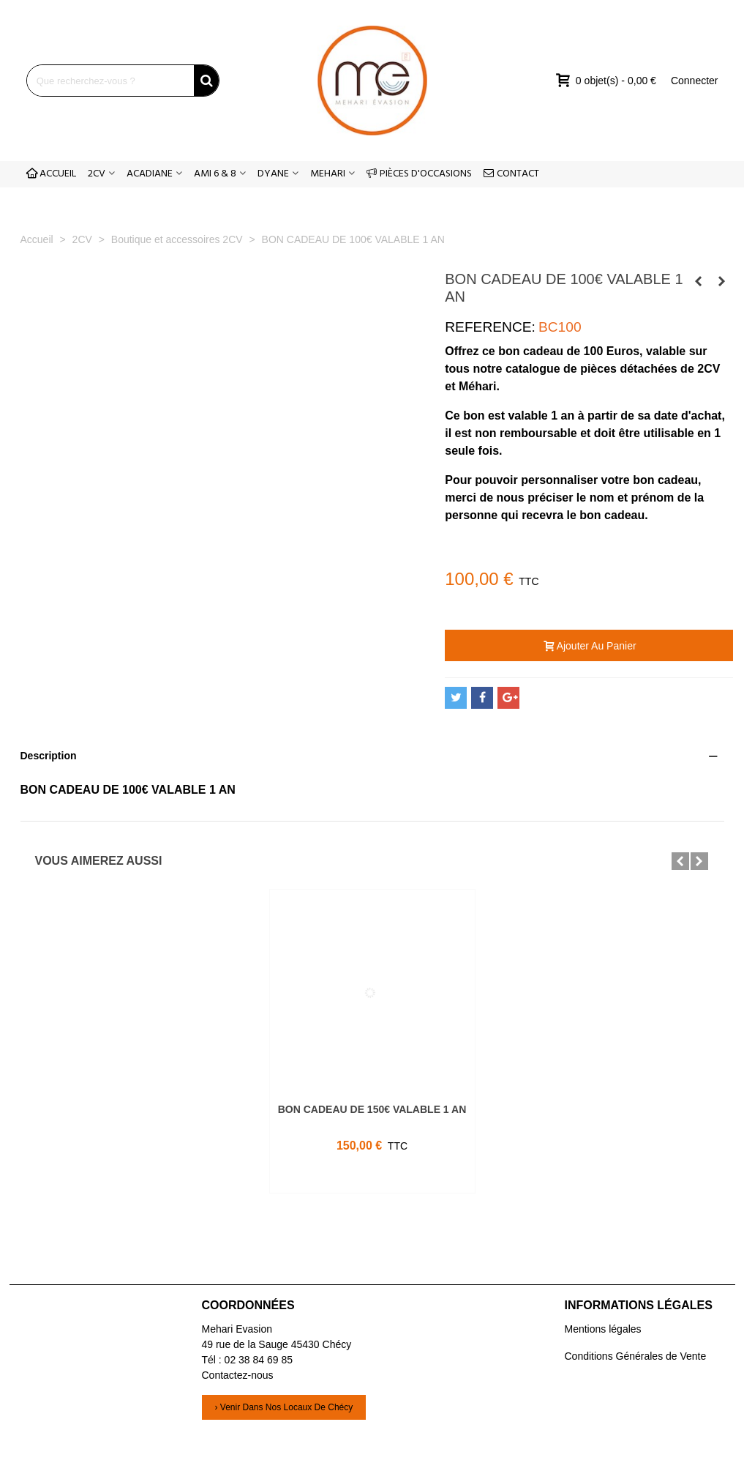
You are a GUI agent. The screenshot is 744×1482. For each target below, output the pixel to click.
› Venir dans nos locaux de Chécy (284, 1407)
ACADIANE (150, 173)
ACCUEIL (51, 173)
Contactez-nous (238, 1375)
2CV (96, 173)
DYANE (273, 173)
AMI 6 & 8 (215, 173)
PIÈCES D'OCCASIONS (419, 173)
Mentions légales (603, 1329)
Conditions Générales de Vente (636, 1356)
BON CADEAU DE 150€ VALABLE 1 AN (372, 1109)
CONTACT (511, 173)
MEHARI (327, 173)
